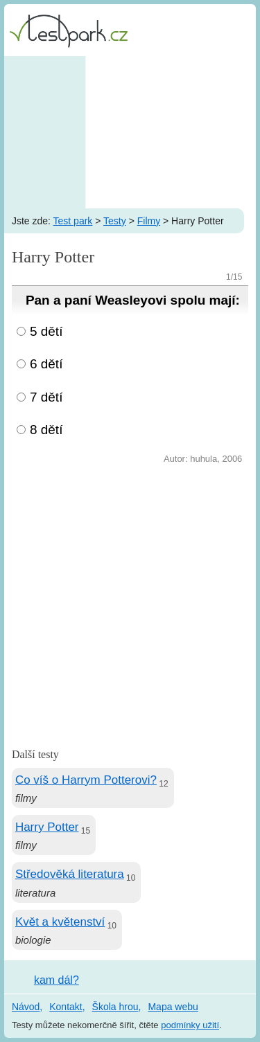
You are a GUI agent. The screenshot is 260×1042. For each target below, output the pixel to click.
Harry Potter (47, 827)
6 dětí (46, 364)
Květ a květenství (60, 921)
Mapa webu (173, 1006)
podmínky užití (190, 1025)
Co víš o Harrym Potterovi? (86, 780)
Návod (26, 1006)
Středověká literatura (69, 874)
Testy (114, 220)
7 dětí (46, 397)
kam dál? (56, 980)
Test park (73, 220)
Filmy (148, 220)
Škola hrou (115, 1006)
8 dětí (46, 429)
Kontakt (65, 1006)
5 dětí (46, 331)
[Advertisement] (130, 132)
